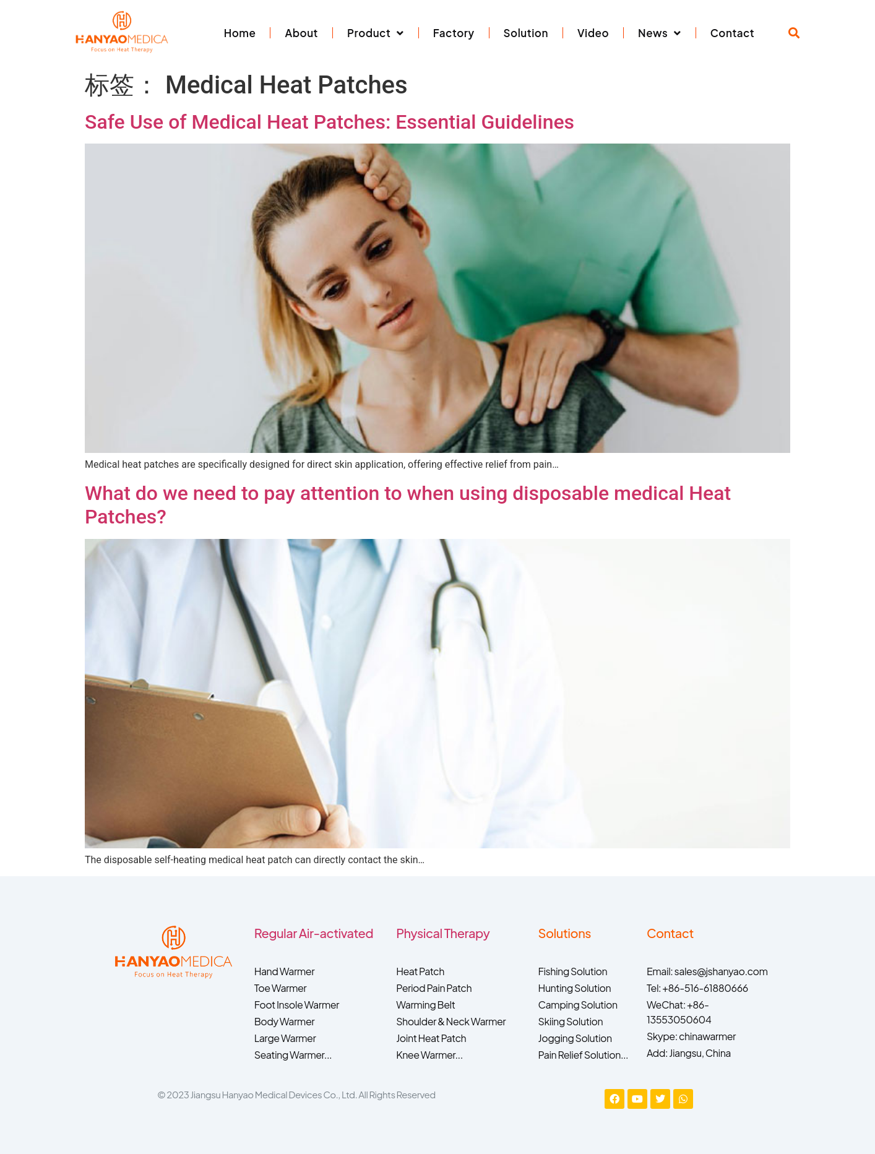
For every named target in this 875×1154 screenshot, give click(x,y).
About (301, 33)
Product (375, 33)
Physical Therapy (442, 933)
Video (593, 33)
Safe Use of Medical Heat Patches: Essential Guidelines (329, 122)
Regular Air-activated (314, 933)
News (659, 33)
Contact (732, 33)
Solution (526, 33)
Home (240, 33)
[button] (794, 33)
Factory (454, 33)
